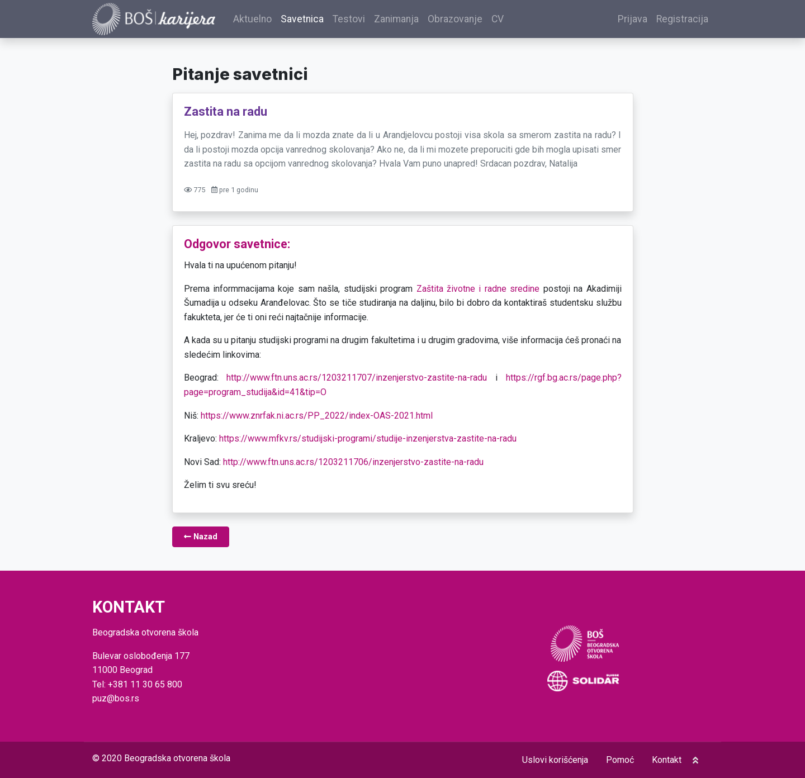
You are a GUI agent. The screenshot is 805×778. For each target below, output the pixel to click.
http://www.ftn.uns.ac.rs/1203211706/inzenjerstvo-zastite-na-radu (353, 462)
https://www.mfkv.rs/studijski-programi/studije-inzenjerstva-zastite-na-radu (368, 438)
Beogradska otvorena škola (177, 758)
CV (497, 19)
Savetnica (302, 19)
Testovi (349, 19)
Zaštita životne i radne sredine (478, 288)
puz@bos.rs (115, 698)
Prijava (632, 19)
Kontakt (666, 760)
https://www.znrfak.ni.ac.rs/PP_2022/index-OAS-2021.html (317, 415)
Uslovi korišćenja (555, 760)
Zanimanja (396, 19)
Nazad (200, 537)
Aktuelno (252, 19)
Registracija (682, 19)
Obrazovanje (455, 19)
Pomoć (620, 760)
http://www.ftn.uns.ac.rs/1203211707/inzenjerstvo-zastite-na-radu (356, 377)
